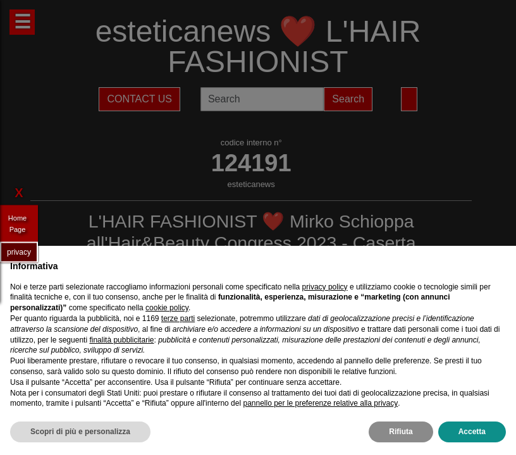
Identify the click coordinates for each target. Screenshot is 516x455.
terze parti (178, 318)
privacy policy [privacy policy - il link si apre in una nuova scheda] (325, 286)
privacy (19, 251)
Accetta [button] (472, 431)
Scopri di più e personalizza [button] (80, 431)
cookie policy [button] (166, 307)
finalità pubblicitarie (121, 340)
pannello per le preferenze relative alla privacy (320, 403)
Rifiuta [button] (400, 431)
